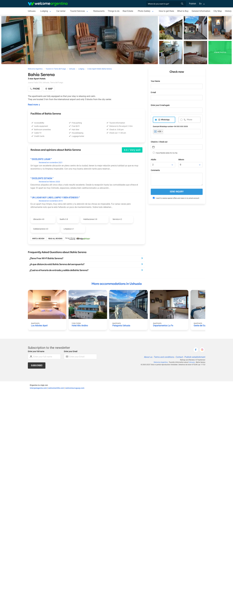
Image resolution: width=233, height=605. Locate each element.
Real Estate (128, 11)
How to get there (166, 11)
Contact (179, 357)
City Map (217, 11)
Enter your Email (70, 351)
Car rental (60, 11)
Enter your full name (36, 351)
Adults (153, 160)
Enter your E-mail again (160, 105)
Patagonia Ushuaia (121, 325)
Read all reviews (55, 239)
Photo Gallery (144, 11)
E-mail (153, 92)
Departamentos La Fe (163, 325)
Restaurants (99, 11)
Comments (155, 170)
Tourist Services (77, 11)
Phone (189, 120)
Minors (181, 160)
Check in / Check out (159, 142)
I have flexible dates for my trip (165, 153)
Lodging (44, 11)
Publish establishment (195, 357)
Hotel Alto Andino (80, 325)
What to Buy (183, 11)
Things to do (113, 11)
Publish (192, 3)
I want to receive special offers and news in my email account (176, 198)
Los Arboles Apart (39, 325)
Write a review (38, 239)
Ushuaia (32, 11)
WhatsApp (165, 120)
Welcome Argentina (161, 362)
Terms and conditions (164, 357)
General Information (201, 11)
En (200, 3)
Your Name (155, 81)
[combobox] (158, 131)
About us (148, 357)
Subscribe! (36, 365)
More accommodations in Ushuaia (116, 284)
